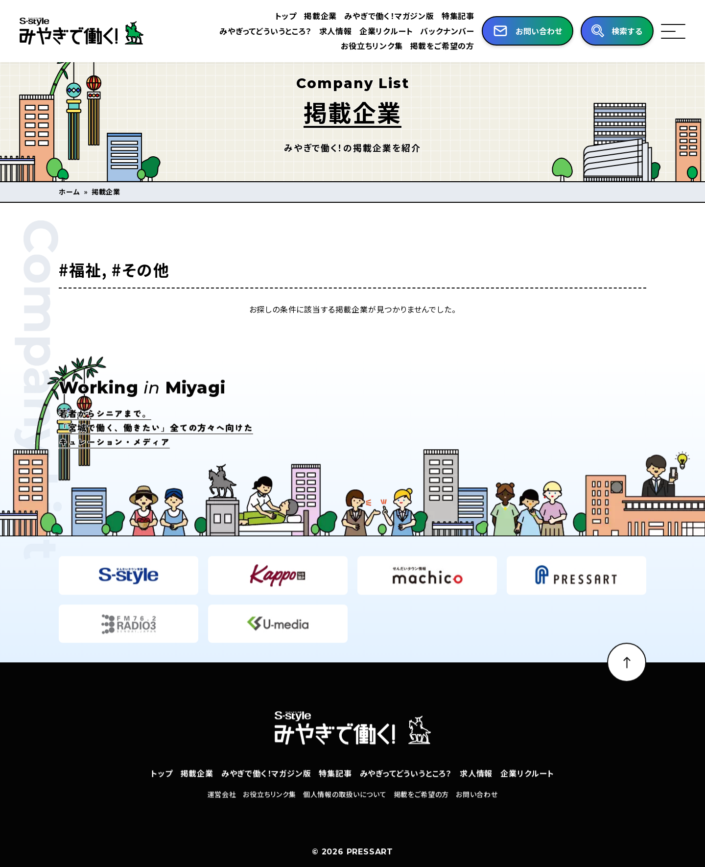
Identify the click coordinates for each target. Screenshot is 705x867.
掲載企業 (320, 16)
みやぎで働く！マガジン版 (389, 16)
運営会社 (222, 812)
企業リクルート (386, 31)
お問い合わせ (476, 812)
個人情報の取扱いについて (344, 812)
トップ (286, 16)
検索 (627, 31)
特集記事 (458, 16)
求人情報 (335, 31)
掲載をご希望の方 (442, 45)
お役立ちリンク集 (371, 45)
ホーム (69, 191)
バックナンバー (447, 31)
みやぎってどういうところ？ (265, 31)
